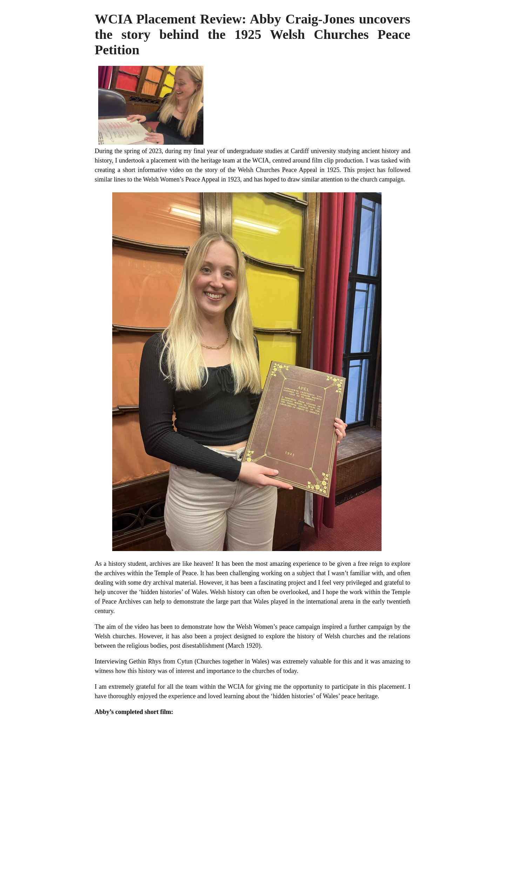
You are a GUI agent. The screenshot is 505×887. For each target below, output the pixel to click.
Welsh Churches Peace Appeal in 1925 (288, 169)
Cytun (185, 661)
